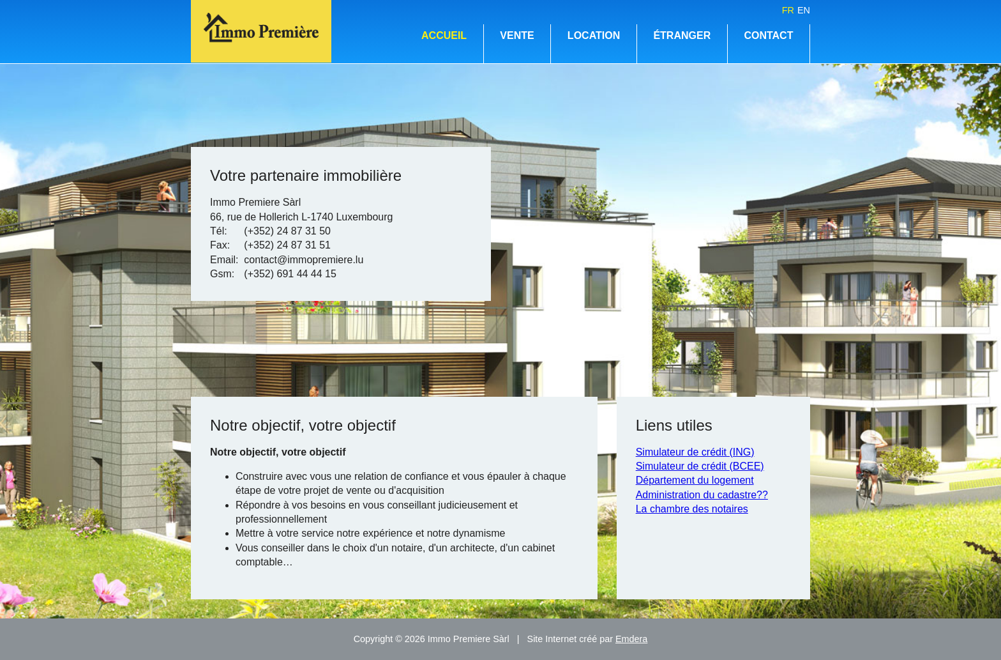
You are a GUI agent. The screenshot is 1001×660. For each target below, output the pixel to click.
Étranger (682, 35)
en (803, 10)
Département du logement (695, 480)
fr (788, 10)
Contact (768, 35)
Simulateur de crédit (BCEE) (700, 466)
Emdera (631, 639)
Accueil (444, 35)
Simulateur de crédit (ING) (695, 452)
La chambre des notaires (692, 508)
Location (594, 35)
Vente (517, 35)
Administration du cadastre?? (702, 494)
